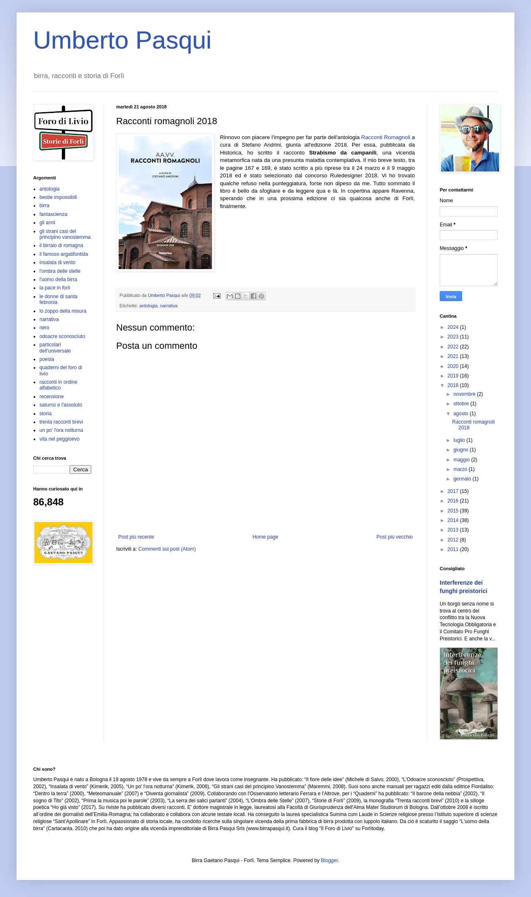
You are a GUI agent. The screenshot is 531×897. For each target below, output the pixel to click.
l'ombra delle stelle (59, 271)
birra (44, 205)
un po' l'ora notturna (61, 430)
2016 (454, 501)
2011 (454, 549)
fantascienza (53, 214)
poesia (46, 359)
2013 (454, 530)
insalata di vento (57, 262)
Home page (265, 537)
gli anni (47, 222)
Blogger (329, 860)
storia (45, 414)
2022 (454, 347)
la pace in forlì (55, 288)
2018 (454, 385)
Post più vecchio (395, 537)
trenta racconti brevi (61, 422)
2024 (454, 327)
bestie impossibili (58, 197)
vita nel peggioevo (59, 439)
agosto (461, 414)
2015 (454, 511)
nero (44, 328)
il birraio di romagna (61, 245)
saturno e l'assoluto (60, 405)
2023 (454, 337)
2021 (454, 356)
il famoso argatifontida (63, 254)
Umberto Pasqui (122, 40)
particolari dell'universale (55, 347)
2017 (454, 491)
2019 (454, 376)
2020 (454, 366)
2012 (454, 540)
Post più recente (136, 537)
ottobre (461, 404)
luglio (459, 440)
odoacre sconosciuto (62, 336)
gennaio (463, 479)
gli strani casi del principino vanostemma (64, 234)
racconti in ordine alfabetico (58, 385)
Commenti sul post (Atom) (167, 549)
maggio (462, 460)
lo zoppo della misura (62, 311)
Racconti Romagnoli (385, 137)
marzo (461, 469)
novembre (465, 394)
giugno (461, 450)
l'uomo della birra (58, 279)
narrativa (169, 305)
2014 (454, 520)
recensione (51, 396)
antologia (148, 305)
